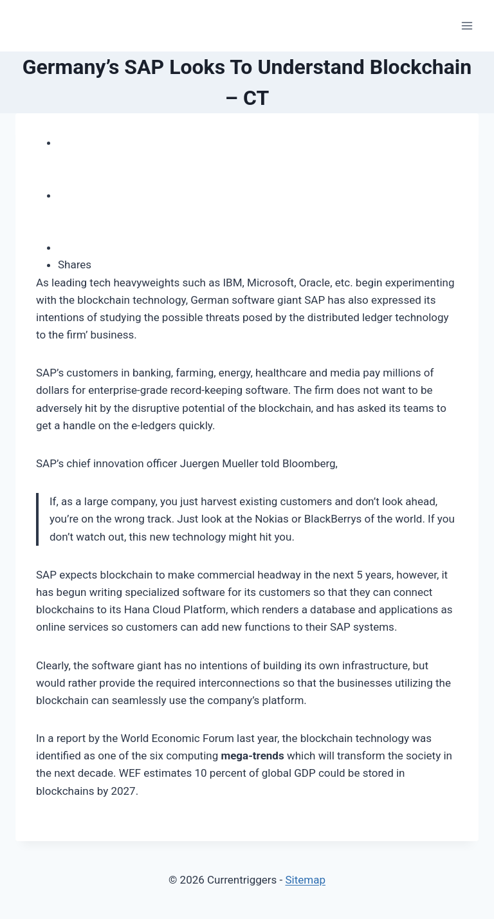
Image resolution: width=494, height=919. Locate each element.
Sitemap (305, 879)
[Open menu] (467, 25)
